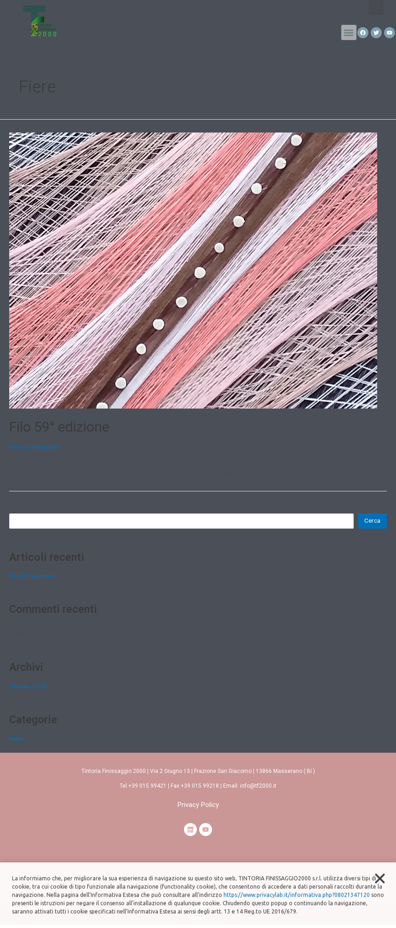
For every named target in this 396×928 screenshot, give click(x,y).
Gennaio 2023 (28, 686)
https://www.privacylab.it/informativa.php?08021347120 (297, 904)
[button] (348, 32)
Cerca (17, 507)
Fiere (16, 446)
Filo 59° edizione (59, 427)
